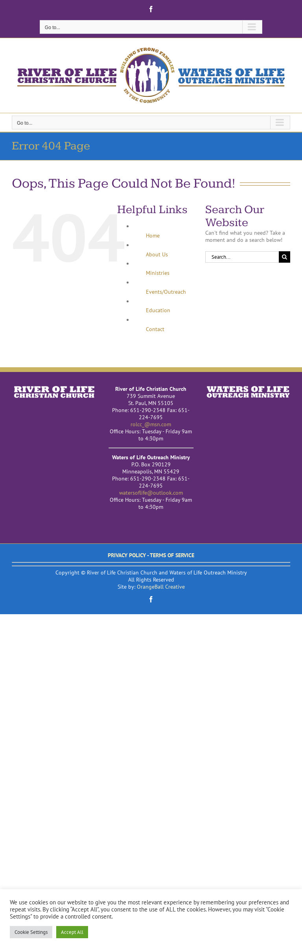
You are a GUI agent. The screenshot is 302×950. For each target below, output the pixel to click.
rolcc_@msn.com (151, 424)
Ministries (157, 272)
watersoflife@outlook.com (151, 492)
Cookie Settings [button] (31, 932)
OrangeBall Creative (161, 586)
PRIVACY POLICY (127, 555)
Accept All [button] (72, 932)
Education (158, 310)
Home (153, 235)
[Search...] (242, 257)
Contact (155, 329)
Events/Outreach (166, 291)
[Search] (284, 257)
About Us (157, 254)
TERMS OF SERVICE (172, 555)
